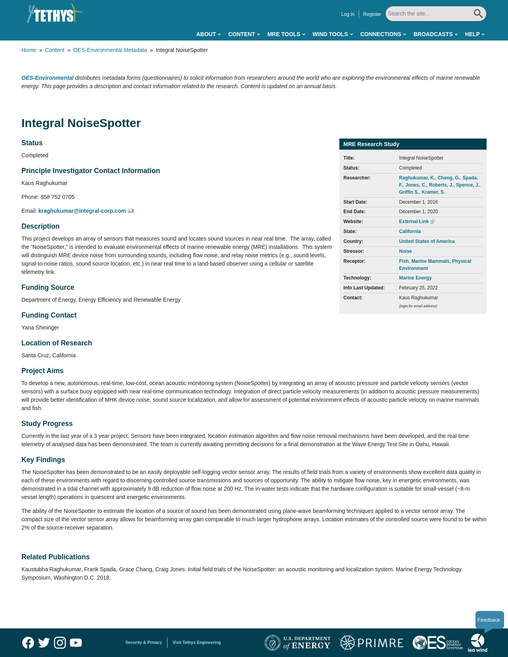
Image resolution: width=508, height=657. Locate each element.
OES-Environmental (47, 78)
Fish (404, 261)
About (206, 34)
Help (472, 34)
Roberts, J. (441, 185)
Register (372, 14)
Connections (380, 34)
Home (28, 50)
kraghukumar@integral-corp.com (82, 211)
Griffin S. (409, 192)
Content (241, 34)
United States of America (427, 241)
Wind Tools (330, 34)
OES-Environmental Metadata (110, 50)
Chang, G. (449, 178)
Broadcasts (433, 34)
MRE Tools (283, 34)
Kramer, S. (433, 192)
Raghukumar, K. (417, 178)
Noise (405, 251)
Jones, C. (415, 185)
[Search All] (436, 13)
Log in (347, 14)
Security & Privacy (143, 642)
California (410, 231)
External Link (414, 221)
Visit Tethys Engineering (197, 642)
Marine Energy (415, 278)
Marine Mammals (431, 261)
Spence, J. (467, 185)
